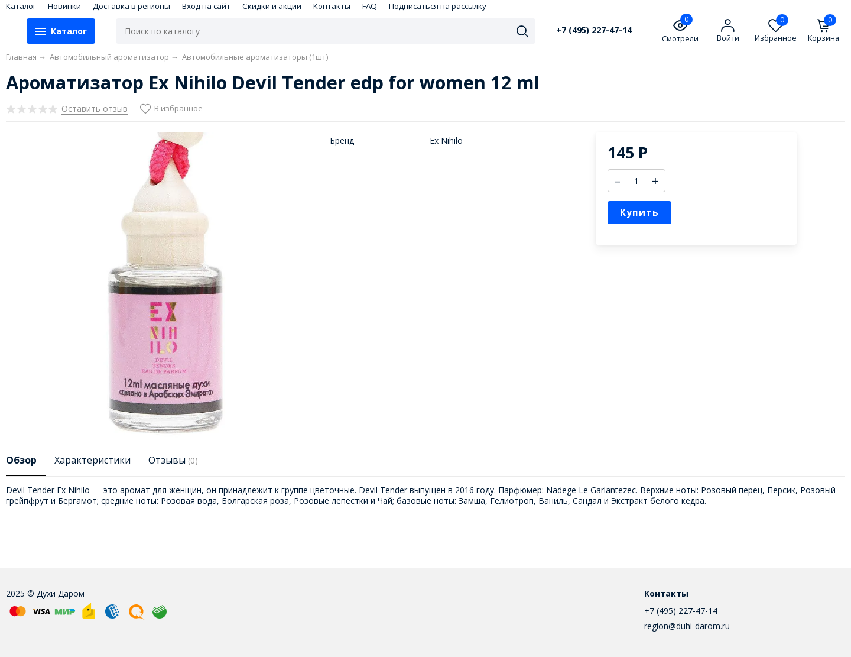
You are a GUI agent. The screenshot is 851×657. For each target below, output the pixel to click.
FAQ (369, 6)
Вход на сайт (206, 6)
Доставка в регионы (131, 6)
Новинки (64, 6)
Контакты (331, 6)
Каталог (21, 6)
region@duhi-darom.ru (687, 626)
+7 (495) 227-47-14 (594, 30)
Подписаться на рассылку (437, 6)
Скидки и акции (271, 6)
